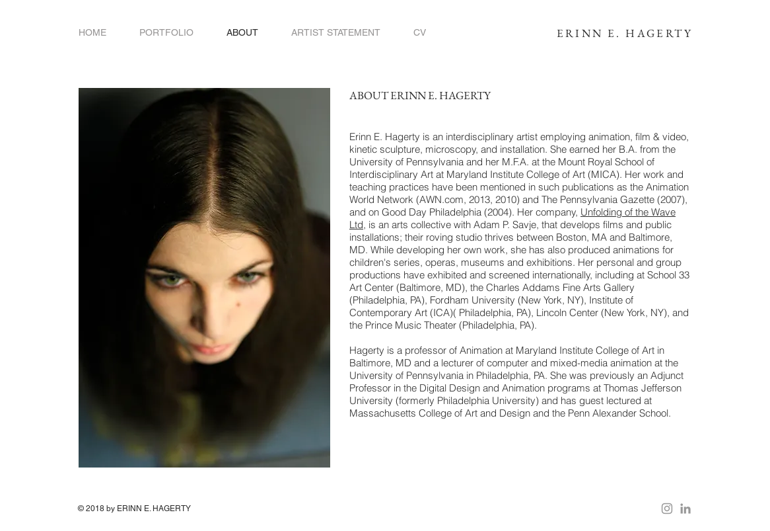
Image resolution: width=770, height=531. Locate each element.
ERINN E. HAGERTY (625, 33)
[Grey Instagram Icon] (667, 508)
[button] (166, 33)
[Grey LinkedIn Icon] (685, 508)
